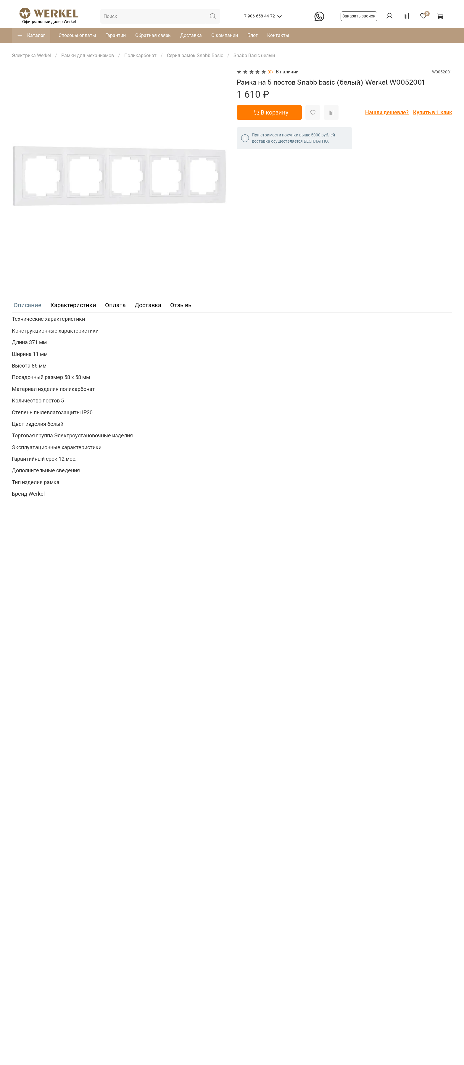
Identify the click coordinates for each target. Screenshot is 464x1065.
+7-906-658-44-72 (258, 16)
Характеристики (73, 305)
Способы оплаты (77, 35)
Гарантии (115, 35)
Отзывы (181, 305)
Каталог (31, 35)
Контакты (278, 35)
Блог (252, 35)
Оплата (115, 305)
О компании (224, 35)
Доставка (191, 35)
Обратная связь (153, 35)
